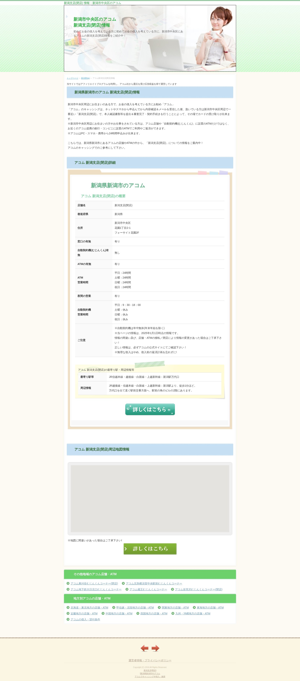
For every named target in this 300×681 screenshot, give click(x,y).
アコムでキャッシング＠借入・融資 (150, 676)
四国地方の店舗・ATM (153, 613)
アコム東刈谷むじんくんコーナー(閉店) (94, 583)
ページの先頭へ (228, 634)
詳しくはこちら (150, 409)
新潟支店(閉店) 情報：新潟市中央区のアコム (92, 3)
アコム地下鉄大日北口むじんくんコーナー (96, 589)
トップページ (72, 78)
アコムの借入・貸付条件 (85, 619)
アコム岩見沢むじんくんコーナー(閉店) (198, 589)
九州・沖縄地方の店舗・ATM (192, 613)
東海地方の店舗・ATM (210, 607)
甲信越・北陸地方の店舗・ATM (135, 607)
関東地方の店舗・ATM (175, 607)
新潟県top (85, 78)
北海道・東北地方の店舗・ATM (89, 607)
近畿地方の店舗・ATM (84, 613)
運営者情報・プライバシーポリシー (150, 660)
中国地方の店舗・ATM (119, 613)
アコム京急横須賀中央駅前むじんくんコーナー (154, 583)
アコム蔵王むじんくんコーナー (148, 589)
